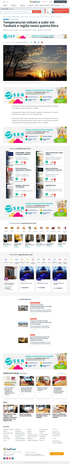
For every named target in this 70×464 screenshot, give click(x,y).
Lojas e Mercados (33, 261)
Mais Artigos (63, 402)
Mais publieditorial (62, 373)
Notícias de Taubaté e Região (13, 16)
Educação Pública (20, 433)
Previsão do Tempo (24, 16)
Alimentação (22, 260)
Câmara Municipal (8, 433)
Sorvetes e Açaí (65, 229)
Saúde (38, 260)
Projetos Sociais (43, 429)
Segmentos (31, 5)
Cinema (52, 5)
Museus (29, 431)
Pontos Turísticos (32, 436)
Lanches (12, 229)
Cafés (29, 229)
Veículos (11, 260)
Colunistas (42, 5)
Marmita (6, 229)
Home (4, 16)
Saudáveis (41, 229)
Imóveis (6, 260)
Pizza (18, 229)
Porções (59, 229)
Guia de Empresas (20, 435)
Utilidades (42, 438)
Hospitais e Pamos (20, 440)
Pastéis (47, 229)
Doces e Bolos (53, 229)
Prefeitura (30, 438)
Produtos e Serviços (32, 435)
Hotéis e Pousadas (16, 261)
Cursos (5, 440)
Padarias (23, 229)
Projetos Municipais (32, 440)
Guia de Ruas (18, 436)
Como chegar (6, 438)
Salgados (35, 229)
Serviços (43, 260)
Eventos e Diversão (65, 261)
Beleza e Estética (60, 261)
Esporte (27, 260)
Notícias (37, 5)
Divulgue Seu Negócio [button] (60, 1)
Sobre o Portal (56, 435)
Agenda (47, 5)
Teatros (41, 433)
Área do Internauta (57, 443)
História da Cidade (20, 438)
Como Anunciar (56, 434)
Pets (49, 260)
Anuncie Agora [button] (57, 454)
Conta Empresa (56, 441)
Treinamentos (54, 260)
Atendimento (55, 432)
